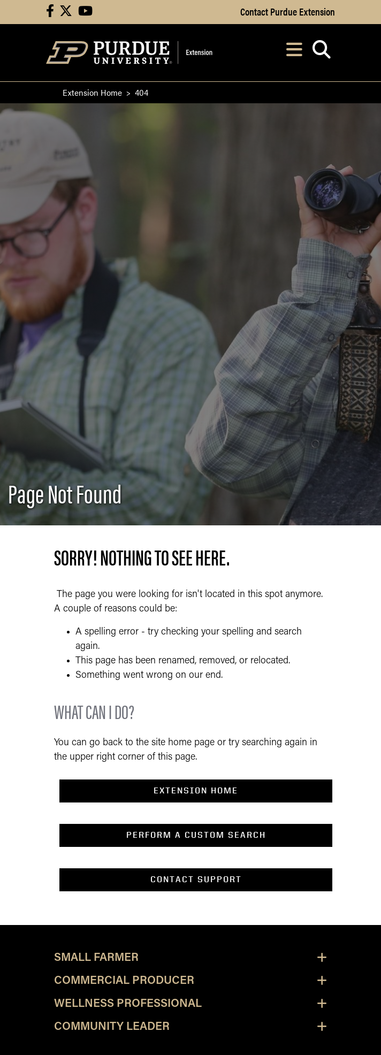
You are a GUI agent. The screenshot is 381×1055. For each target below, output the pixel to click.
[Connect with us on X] (65, 12)
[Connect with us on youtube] (85, 12)
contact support (196, 879)
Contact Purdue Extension (287, 11)
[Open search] (321, 52)
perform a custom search (196, 835)
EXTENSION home (196, 790)
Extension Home (92, 92)
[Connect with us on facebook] (50, 12)
